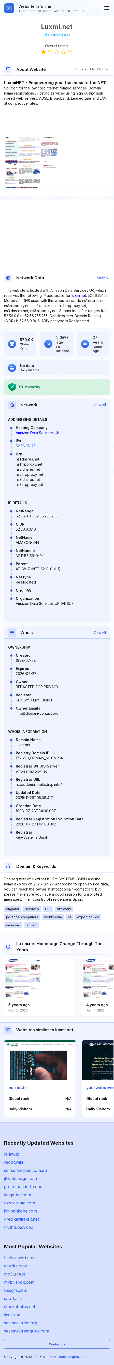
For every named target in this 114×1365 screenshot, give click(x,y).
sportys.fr (13, 1298)
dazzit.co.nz (15, 1265)
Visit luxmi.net (56, 35)
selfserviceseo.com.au (25, 1170)
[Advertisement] (56, 121)
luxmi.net (79, 295)
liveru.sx (12, 1314)
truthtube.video (18, 1227)
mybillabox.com (19, 1282)
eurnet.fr (17, 1087)
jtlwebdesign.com (20, 1178)
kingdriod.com (17, 1194)
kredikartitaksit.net (21, 1219)
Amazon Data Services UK (38, 433)
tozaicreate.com (19, 1202)
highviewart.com (20, 1257)
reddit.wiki (13, 1162)
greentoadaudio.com (24, 1186)
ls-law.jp (12, 1154)
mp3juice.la (14, 1274)
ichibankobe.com (20, 1211)
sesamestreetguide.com (26, 1330)
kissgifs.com (15, 1290)
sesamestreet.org (20, 1322)
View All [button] (103, 278)
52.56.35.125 (26, 446)
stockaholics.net (19, 1306)
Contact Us (57, 1344)
